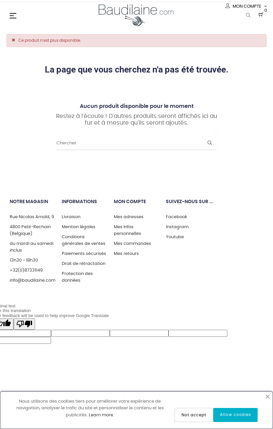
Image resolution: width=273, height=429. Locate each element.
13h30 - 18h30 (24, 260)
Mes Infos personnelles (127, 230)
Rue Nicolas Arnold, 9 (32, 217)
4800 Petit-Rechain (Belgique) (30, 230)
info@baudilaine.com (32, 280)
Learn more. (101, 415)
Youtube (175, 237)
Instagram (177, 227)
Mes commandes (132, 244)
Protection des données (77, 277)
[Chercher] (136, 143)
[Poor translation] (24, 324)
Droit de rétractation (83, 264)
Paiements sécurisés (84, 254)
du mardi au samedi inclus (31, 247)
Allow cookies (235, 415)
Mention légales (78, 227)
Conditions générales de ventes (83, 240)
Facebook (176, 217)
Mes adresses (129, 217)
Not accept (194, 415)
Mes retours (126, 254)
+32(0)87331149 (26, 270)
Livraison (71, 217)
